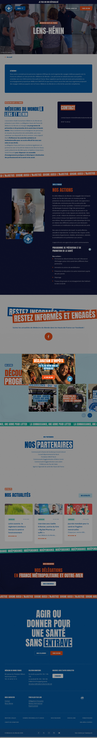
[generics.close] (72, 356)
